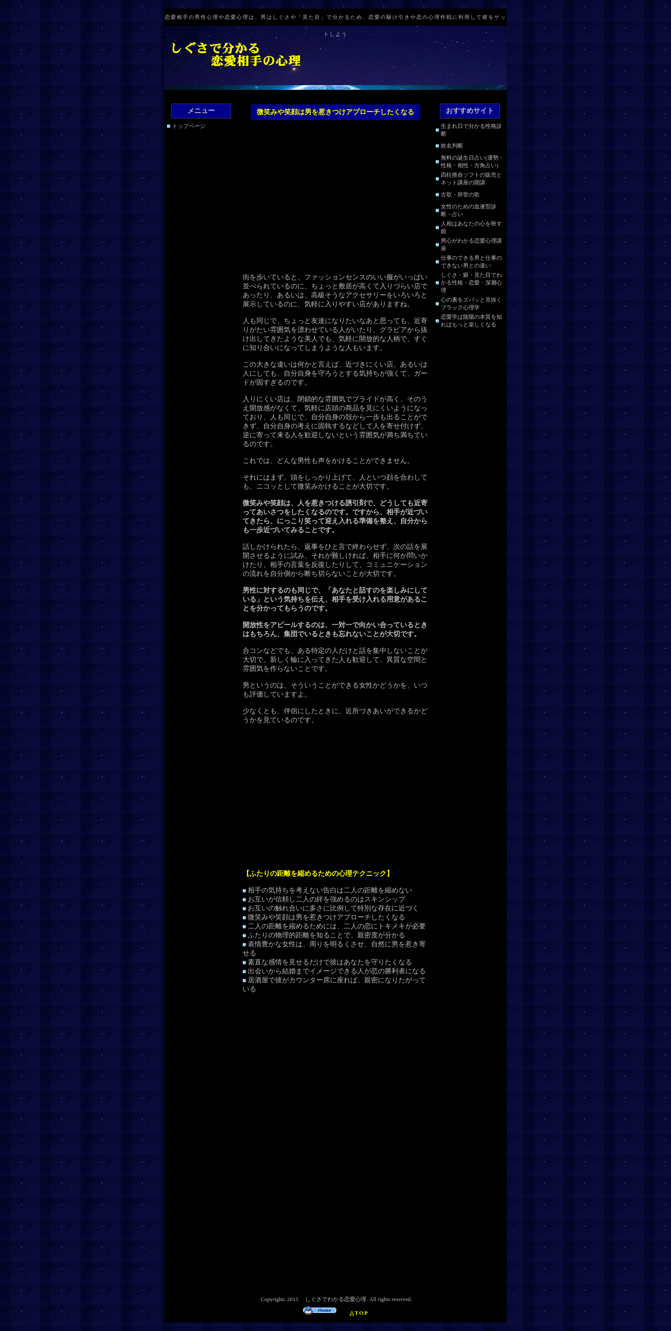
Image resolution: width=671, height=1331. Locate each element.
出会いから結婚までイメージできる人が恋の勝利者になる (337, 971)
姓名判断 (452, 145)
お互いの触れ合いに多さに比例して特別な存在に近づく (333, 908)
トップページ (188, 126)
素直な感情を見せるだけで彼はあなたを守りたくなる (330, 962)
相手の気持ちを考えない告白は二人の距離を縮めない (330, 890)
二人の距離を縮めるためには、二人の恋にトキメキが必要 (337, 926)
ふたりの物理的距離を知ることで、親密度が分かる (326, 935)
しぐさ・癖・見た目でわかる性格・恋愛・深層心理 (471, 282)
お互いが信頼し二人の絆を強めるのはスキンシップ (326, 899)
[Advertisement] (335, 198)
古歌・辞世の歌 (460, 194)
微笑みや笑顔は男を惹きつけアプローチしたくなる (326, 917)
